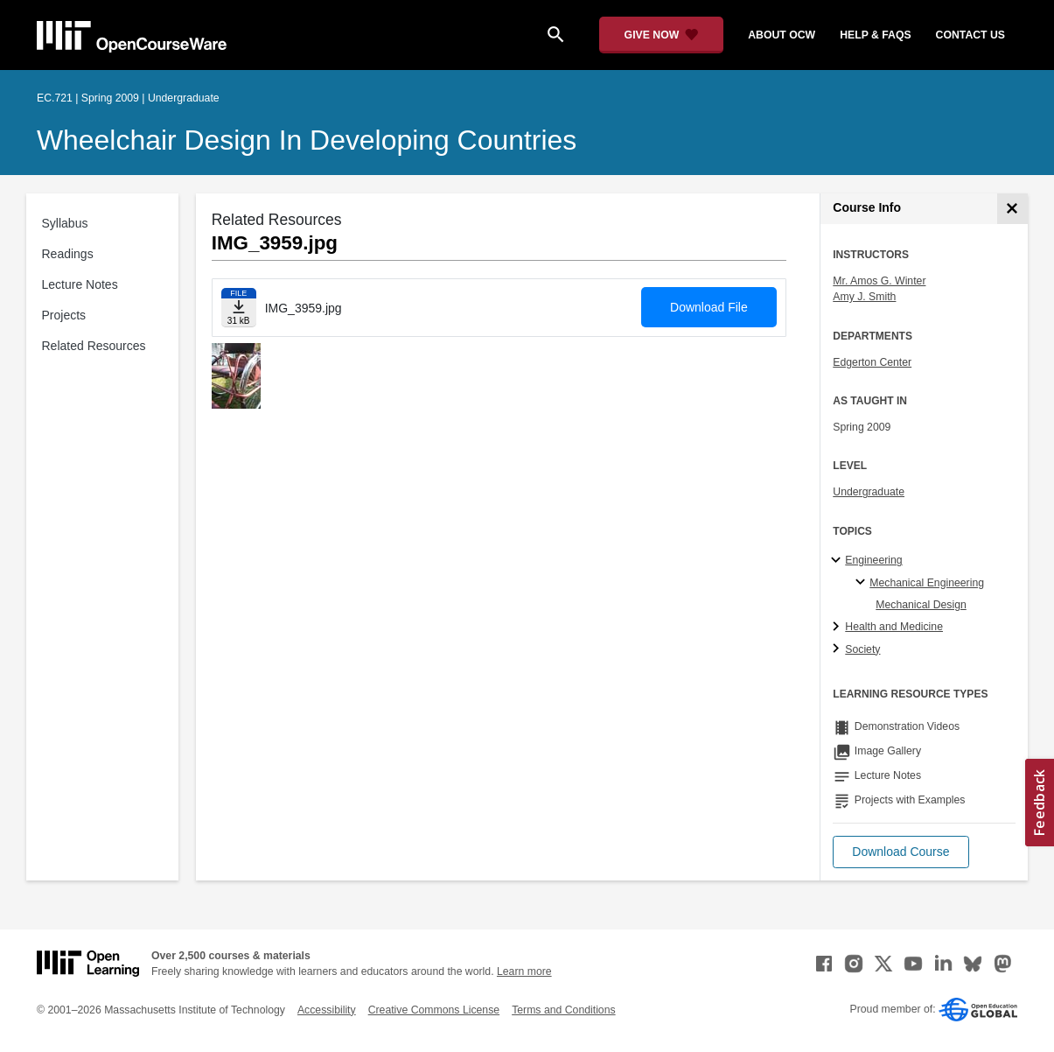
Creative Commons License (433, 1010)
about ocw (781, 35)
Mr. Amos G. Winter (879, 281)
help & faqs (875, 35)
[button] (900, 852)
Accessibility (326, 1010)
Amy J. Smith (864, 297)
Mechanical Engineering (926, 583)
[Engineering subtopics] (838, 561)
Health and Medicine (894, 627)
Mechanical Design (921, 605)
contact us (970, 35)
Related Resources (94, 346)
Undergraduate (868, 492)
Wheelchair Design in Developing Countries (306, 140)
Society (862, 649)
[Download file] (238, 307)
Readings (68, 254)
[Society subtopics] (838, 649)
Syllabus (65, 223)
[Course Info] (1012, 208)
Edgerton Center (872, 362)
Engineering (873, 560)
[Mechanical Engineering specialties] (863, 583)
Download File (709, 307)
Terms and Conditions (563, 1010)
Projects (64, 315)
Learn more (524, 971)
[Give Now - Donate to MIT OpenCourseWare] (661, 35)
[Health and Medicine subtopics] (838, 627)
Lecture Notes (80, 284)
